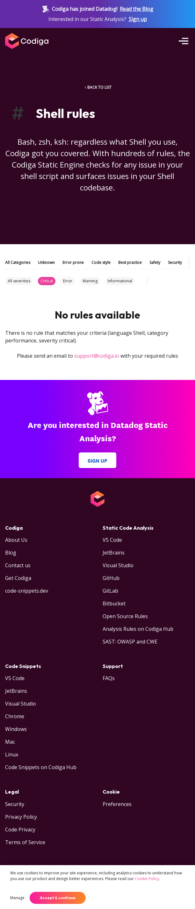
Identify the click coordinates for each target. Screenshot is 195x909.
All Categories (17, 262)
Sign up (138, 19)
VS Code (112, 539)
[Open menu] (183, 41)
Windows (16, 729)
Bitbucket (114, 603)
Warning (90, 281)
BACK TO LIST (97, 87)
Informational (120, 281)
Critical (46, 281)
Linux (11, 754)
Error (67, 281)
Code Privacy (20, 829)
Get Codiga (18, 578)
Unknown (46, 262)
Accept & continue (58, 897)
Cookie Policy (147, 878)
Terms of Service (25, 842)
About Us (16, 539)
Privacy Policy (21, 816)
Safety (154, 262)
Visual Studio (118, 565)
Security (175, 262)
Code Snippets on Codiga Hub (40, 767)
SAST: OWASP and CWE (130, 641)
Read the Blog (136, 8)
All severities (19, 281)
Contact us (18, 565)
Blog (10, 552)
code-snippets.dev (26, 590)
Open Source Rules (125, 616)
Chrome (14, 716)
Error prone (73, 262)
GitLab (110, 590)
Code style (101, 262)
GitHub (111, 578)
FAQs (109, 678)
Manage (17, 897)
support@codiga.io (96, 355)
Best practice (130, 262)
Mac (10, 741)
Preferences (117, 804)
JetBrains (114, 552)
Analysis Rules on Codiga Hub (138, 628)
